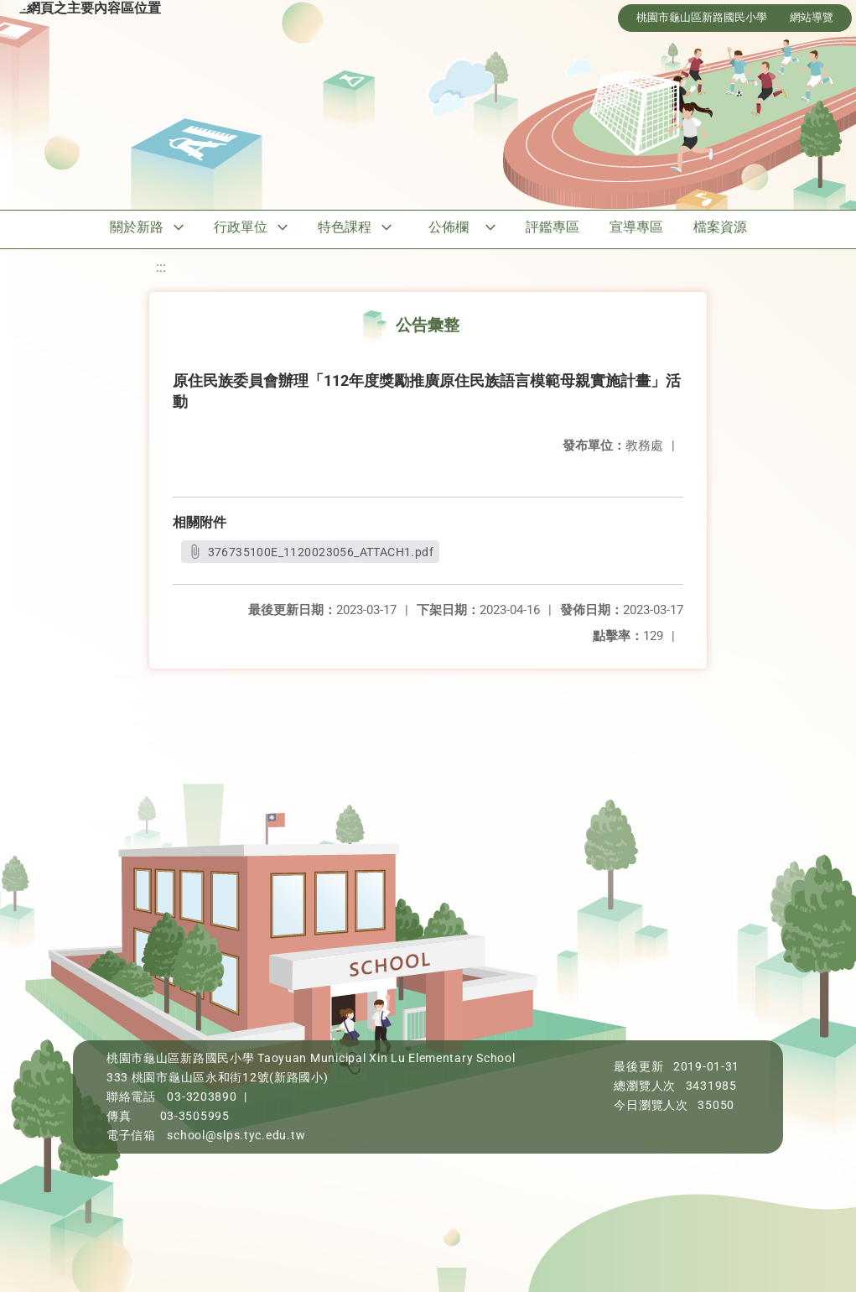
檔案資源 (720, 227)
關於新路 (136, 227)
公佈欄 (448, 227)
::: (161, 267)
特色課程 (344, 227)
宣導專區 (636, 227)
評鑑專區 (552, 227)
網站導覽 (811, 17)
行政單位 (240, 227)
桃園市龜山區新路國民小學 (701, 17)
